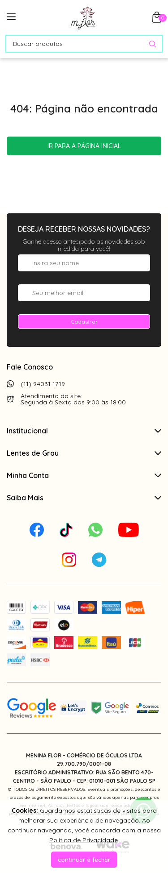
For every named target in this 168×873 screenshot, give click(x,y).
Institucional (84, 430)
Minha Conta (84, 475)
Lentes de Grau (84, 453)
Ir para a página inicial (84, 146)
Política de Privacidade (83, 840)
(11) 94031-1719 (43, 384)
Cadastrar (84, 321)
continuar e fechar (84, 859)
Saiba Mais (84, 497)
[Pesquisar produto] (152, 44)
